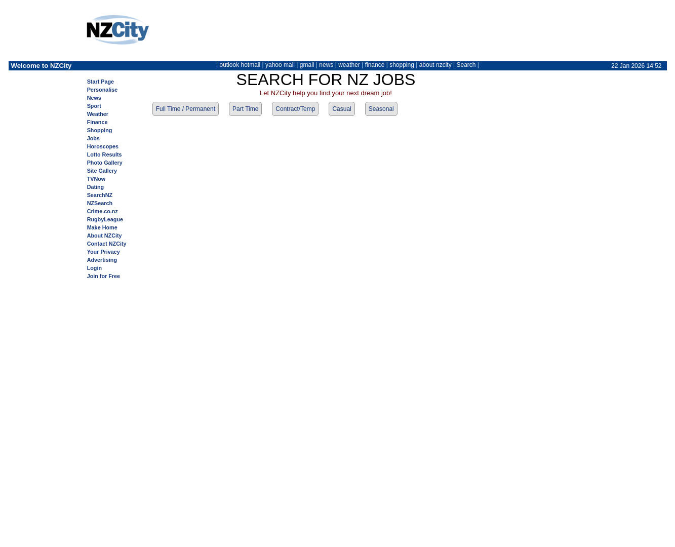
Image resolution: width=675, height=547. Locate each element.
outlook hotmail (239, 64)
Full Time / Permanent (185, 108)
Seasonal (381, 108)
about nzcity (435, 64)
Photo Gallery (105, 163)
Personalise (102, 90)
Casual (341, 108)
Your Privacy (103, 252)
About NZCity (104, 235)
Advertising (102, 260)
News (94, 98)
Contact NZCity (107, 244)
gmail (307, 64)
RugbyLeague (105, 219)
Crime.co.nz (102, 211)
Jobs (93, 138)
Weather (97, 114)
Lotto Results (104, 154)
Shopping (99, 130)
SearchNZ (99, 195)
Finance (97, 122)
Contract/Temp (295, 108)
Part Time (245, 108)
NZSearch (99, 203)
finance (375, 64)
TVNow (96, 179)
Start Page (100, 82)
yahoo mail (280, 64)
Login (94, 268)
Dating (95, 187)
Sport (94, 106)
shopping (401, 64)
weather (349, 64)
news (326, 64)
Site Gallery (102, 171)
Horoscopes (102, 146)
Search (465, 64)
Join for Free (103, 276)
